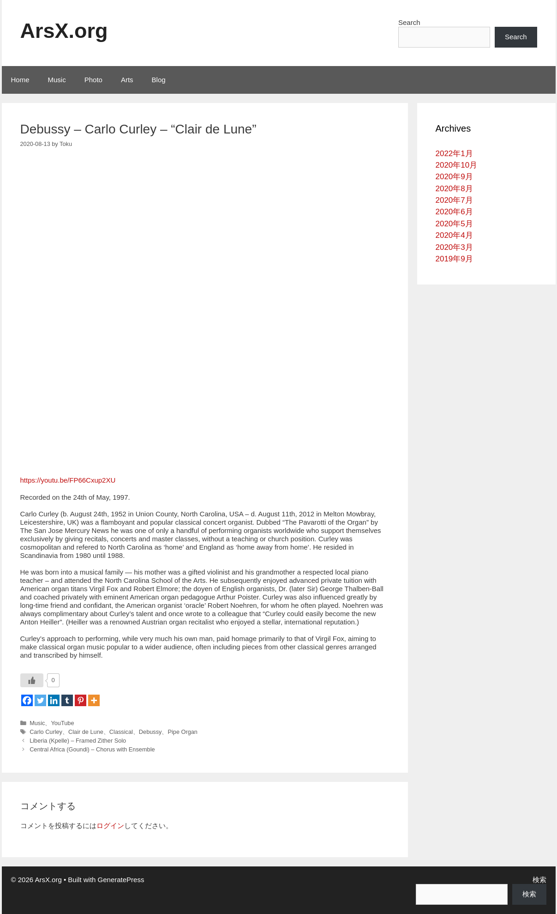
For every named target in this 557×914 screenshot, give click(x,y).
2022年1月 (454, 153)
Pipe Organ (183, 731)
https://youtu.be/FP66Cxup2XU (68, 480)
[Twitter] (40, 700)
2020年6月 (454, 211)
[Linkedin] (54, 700)
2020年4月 (454, 235)
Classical (121, 731)
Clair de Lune (85, 731)
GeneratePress (121, 880)
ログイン (110, 825)
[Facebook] (27, 700)
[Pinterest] (80, 700)
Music (57, 80)
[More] (94, 700)
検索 (539, 880)
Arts (127, 80)
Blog (159, 80)
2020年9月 (454, 176)
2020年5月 (454, 223)
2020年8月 (454, 188)
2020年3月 (454, 247)
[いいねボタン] (31, 680)
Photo (93, 80)
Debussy (150, 731)
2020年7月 (454, 200)
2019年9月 (454, 258)
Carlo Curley (46, 731)
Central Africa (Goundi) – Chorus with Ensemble (92, 749)
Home (20, 80)
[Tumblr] (67, 700)
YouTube (62, 723)
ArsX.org (64, 30)
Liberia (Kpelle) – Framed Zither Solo (78, 740)
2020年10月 (457, 165)
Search (409, 22)
